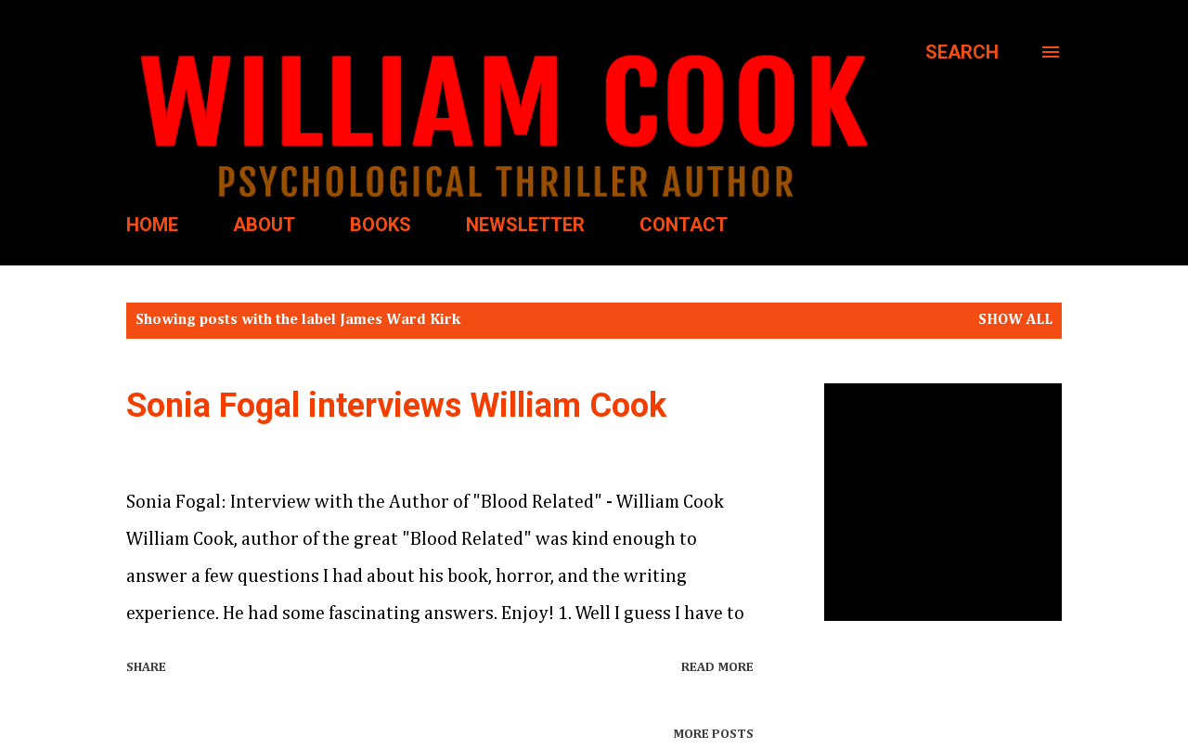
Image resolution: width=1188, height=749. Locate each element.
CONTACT (683, 224)
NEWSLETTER (525, 224)
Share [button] (146, 667)
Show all (1015, 320)
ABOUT (264, 224)
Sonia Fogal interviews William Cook (396, 405)
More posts (713, 734)
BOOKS (380, 224)
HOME (152, 224)
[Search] (962, 52)
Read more (717, 667)
